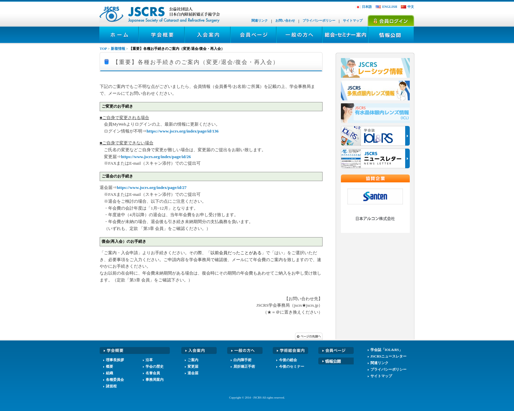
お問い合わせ (285, 20)
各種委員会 (115, 379)
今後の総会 (288, 360)
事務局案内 (155, 379)
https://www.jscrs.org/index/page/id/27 (152, 187)
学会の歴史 (155, 366)
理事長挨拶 (115, 360)
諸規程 (111, 386)
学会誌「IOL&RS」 (386, 350)
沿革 (149, 360)
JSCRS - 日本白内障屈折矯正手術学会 (160, 15)
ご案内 (193, 360)
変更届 (193, 366)
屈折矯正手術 (244, 366)
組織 (109, 373)
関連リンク (259, 20)
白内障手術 (242, 360)
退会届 (193, 373)
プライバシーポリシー (319, 20)
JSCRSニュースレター (388, 356)
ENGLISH (389, 7)
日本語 (367, 7)
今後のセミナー (291, 366)
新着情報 (118, 49)
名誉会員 (153, 373)
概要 (109, 366)
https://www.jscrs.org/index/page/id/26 (156, 156)
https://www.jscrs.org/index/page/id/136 (183, 131)
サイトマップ (353, 20)
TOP (103, 49)
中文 (410, 7)
